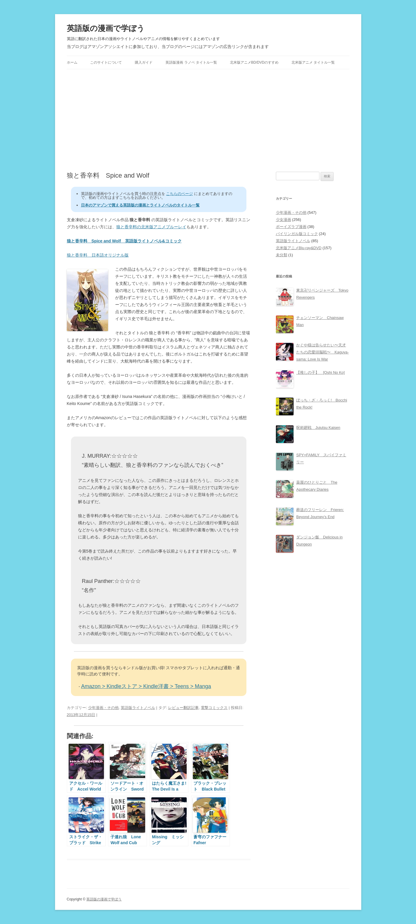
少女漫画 (283, 219)
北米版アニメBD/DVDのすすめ (254, 62)
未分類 (281, 255)
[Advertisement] (208, 120)
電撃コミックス (214, 707)
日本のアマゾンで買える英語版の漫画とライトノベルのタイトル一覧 (140, 205)
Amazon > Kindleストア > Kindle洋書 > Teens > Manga (146, 686)
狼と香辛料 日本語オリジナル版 (98, 255)
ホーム (72, 62)
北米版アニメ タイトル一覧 (313, 62)
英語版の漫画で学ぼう (106, 28)
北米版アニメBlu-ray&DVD (298, 248)
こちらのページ (179, 193)
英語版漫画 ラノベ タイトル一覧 (191, 62)
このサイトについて (106, 62)
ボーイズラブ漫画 (291, 226)
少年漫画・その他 (103, 707)
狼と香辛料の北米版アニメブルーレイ (151, 226)
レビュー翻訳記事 (183, 707)
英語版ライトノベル (138, 707)
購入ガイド (144, 62)
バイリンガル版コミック (297, 234)
